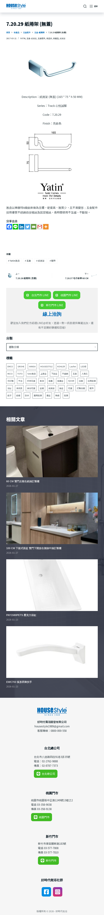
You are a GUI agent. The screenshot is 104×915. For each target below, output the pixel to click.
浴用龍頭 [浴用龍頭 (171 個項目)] (92, 380)
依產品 (56, 38)
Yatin (22, 38)
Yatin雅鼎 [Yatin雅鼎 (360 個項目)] (31, 373)
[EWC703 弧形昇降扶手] (52, 652)
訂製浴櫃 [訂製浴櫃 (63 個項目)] (81, 388)
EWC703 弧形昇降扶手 (19, 682)
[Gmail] (39, 226)
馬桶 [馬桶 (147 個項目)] (57, 395)
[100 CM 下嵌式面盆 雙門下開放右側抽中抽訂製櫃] (52, 518)
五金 (28, 260)
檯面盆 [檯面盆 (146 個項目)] (60, 380)
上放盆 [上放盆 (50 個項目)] (43, 373)
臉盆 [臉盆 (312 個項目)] (61, 388)
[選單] (94, 6)
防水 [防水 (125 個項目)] (27, 395)
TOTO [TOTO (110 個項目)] (20, 373)
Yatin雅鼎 (14, 260)
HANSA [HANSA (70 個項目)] (32, 366)
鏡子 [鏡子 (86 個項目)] (9, 395)
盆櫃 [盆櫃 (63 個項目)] (42, 388)
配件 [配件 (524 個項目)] (92, 388)
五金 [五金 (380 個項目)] (75, 373)
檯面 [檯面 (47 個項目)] (51, 380)
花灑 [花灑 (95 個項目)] (70, 388)
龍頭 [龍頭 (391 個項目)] (66, 395)
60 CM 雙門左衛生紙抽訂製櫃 (22, 481)
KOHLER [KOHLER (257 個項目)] (61, 366)
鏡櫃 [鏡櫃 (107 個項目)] (18, 395)
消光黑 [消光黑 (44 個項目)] (19, 388)
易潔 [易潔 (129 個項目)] (42, 380)
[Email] (33, 226)
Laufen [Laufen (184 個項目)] (73, 366)
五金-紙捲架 (32, 38)
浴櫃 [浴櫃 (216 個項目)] (81, 380)
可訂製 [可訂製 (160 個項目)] (10, 380)
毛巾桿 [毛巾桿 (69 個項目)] (71, 380)
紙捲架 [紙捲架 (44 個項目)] (52, 388)
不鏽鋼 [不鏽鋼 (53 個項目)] (65, 373)
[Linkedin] (21, 226)
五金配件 (41, 38)
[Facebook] (9, 226)
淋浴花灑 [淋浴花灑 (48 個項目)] (31, 388)
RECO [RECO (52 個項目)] (10, 373)
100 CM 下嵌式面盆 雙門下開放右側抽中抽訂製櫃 (33, 548)
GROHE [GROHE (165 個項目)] (21, 366)
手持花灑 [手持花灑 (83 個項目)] (31, 380)
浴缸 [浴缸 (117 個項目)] (9, 388)
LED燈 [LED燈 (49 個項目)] (83, 366)
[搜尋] (85, 6)
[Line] (15, 226)
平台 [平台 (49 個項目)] (20, 380)
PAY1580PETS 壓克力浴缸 (21, 615)
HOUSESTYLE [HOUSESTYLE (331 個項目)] (46, 366)
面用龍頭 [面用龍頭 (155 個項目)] (38, 395)
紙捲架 (62, 38)
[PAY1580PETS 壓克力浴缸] (52, 585)
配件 (53, 260)
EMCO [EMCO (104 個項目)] (10, 366)
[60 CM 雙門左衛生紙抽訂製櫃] (52, 451)
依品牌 (49, 38)
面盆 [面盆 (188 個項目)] (49, 395)
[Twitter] (27, 226)
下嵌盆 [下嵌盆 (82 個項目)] (54, 373)
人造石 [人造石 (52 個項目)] (85, 373)
